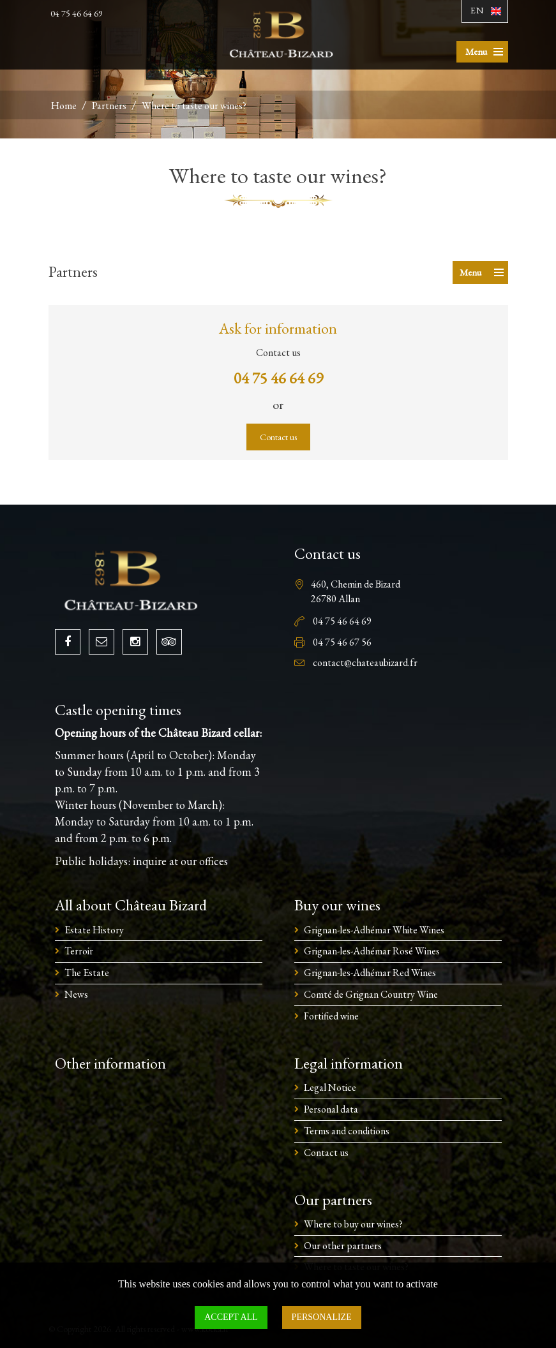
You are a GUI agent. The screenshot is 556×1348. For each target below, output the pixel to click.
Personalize (322, 1317)
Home (64, 105)
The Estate (86, 972)
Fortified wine (331, 1016)
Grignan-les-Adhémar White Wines (374, 930)
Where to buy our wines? (353, 1224)
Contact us (278, 437)
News (76, 994)
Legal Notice (330, 1087)
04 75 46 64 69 (76, 13)
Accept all (230, 1317)
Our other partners (343, 1245)
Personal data (331, 1109)
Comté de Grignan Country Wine (371, 994)
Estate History (94, 930)
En (477, 10)
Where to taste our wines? (194, 105)
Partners (109, 105)
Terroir (78, 951)
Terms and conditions (346, 1130)
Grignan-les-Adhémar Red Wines (370, 972)
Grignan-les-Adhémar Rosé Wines (372, 951)
